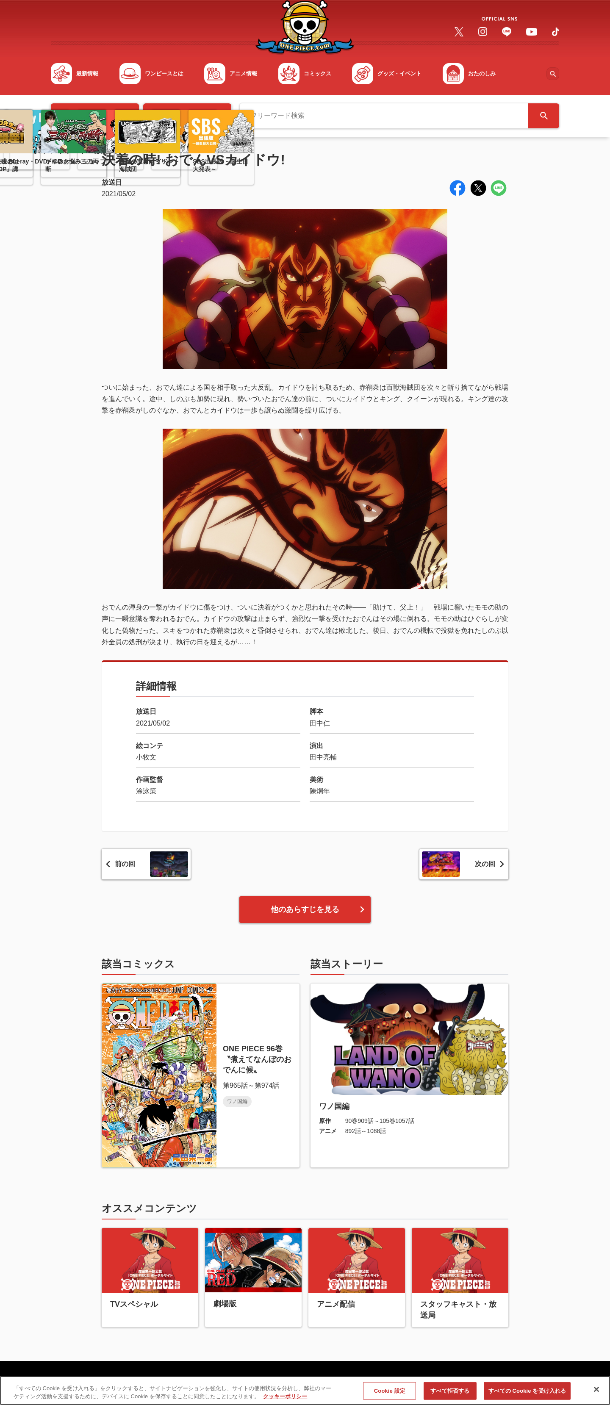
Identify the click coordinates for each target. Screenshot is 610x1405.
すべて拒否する (449, 1394)
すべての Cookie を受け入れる (527, 1394)
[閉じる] (596, 1393)
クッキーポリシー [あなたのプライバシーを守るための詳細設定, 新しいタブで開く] (285, 1400)
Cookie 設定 (389, 1394)
